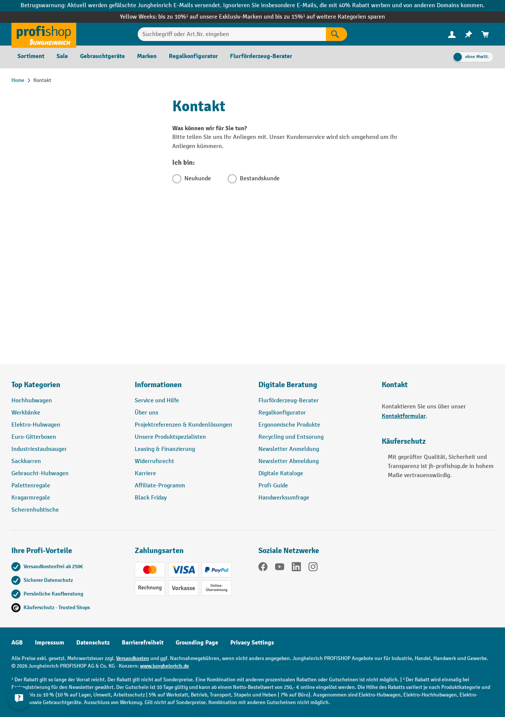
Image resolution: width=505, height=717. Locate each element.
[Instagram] (313, 568)
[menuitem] (452, 34)
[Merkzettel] (468, 34)
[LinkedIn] (296, 568)
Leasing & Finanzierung (165, 449)
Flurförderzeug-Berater (288, 400)
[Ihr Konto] (452, 34)
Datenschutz (93, 642)
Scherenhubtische (35, 510)
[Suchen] (336, 34)
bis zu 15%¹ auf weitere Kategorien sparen (330, 16)
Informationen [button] (158, 384)
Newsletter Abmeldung (288, 461)
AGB (17, 642)
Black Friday (151, 497)
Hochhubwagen (31, 400)
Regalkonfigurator (282, 412)
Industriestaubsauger (39, 449)
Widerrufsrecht (154, 461)
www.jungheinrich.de (164, 666)
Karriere (145, 473)
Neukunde (197, 178)
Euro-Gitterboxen (33, 437)
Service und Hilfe (157, 400)
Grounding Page (197, 642)
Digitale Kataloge (280, 473)
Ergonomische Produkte (289, 425)
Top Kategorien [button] (35, 384)
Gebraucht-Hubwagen (40, 473)
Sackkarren (26, 461)
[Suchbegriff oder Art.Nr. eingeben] (232, 34)
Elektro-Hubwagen (35, 425)
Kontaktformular (404, 416)
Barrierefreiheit (143, 642)
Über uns (146, 412)
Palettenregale (30, 485)
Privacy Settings (252, 642)
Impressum (49, 642)
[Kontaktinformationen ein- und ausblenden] (19, 698)
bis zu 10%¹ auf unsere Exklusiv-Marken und (216, 16)
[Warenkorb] (485, 34)
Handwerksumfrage (283, 497)
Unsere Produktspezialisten (170, 437)
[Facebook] (262, 568)
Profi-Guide (273, 485)
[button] (314, 388)
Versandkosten (132, 658)
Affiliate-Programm (160, 485)
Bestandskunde (260, 178)
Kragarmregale (30, 497)
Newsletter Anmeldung (288, 449)
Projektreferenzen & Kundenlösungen (183, 425)
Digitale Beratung (287, 384)
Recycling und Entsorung (291, 437)
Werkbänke (25, 412)
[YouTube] (279, 568)
